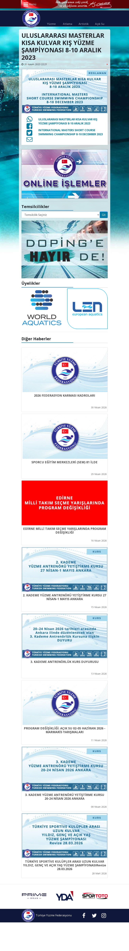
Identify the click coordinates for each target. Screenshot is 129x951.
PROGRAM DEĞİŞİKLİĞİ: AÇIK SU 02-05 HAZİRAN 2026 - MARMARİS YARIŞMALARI (64, 730)
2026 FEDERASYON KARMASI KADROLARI (64, 395)
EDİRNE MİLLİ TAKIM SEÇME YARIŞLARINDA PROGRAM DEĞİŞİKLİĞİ (64, 530)
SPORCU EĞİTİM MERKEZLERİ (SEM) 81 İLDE (64, 462)
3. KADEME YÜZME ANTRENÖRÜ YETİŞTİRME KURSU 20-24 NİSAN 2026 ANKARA (64, 797)
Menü (30, 4)
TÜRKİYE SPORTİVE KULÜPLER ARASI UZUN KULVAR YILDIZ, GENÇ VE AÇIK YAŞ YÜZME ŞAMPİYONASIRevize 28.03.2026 (64, 865)
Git (103, 215)
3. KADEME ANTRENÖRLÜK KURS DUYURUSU (64, 662)
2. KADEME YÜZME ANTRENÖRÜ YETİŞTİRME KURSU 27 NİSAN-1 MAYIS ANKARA (64, 597)
